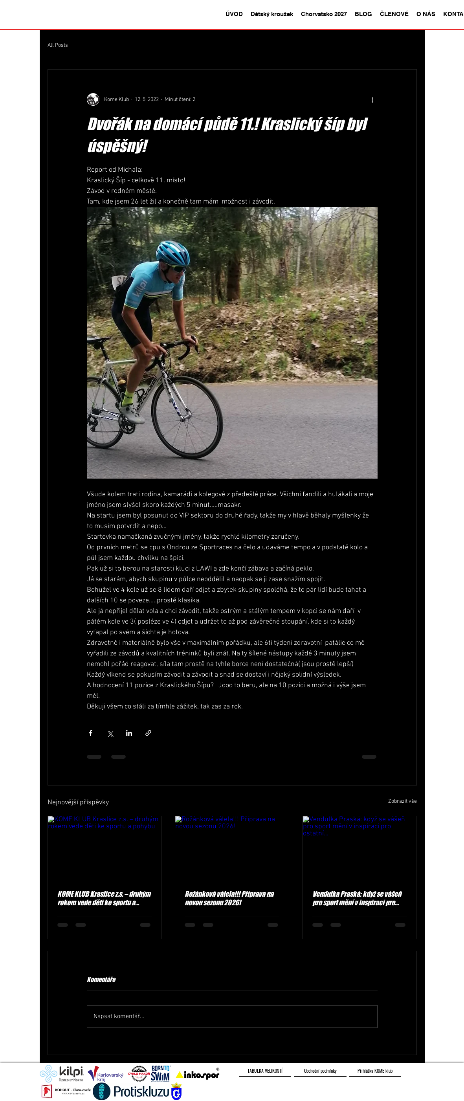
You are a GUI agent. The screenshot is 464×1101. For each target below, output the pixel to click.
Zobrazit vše (402, 801)
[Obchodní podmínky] (320, 1071)
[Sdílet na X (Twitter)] (110, 733)
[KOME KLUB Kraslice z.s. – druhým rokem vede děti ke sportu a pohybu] (104, 848)
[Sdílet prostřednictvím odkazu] (148, 733)
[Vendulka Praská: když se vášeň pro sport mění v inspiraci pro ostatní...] (359, 848)
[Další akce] (373, 99)
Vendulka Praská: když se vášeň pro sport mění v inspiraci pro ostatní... (356, 898)
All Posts (58, 45)
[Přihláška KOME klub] (375, 1071)
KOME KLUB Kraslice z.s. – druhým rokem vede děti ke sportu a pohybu (103, 898)
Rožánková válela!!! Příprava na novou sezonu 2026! (229, 898)
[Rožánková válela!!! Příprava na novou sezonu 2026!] (232, 848)
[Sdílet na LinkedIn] (129, 733)
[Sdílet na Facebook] (90, 733)
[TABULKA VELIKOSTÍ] (265, 1071)
